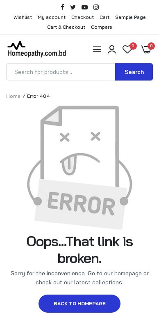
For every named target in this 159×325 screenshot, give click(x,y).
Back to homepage (80, 303)
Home (13, 96)
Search (134, 72)
